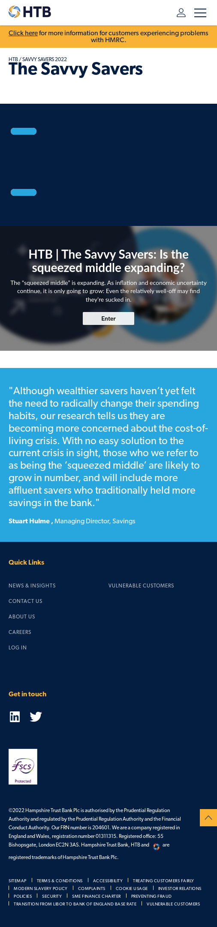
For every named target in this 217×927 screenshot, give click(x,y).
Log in (181, 12)
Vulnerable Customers (141, 585)
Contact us (25, 601)
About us (22, 616)
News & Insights (32, 585)
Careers (20, 632)
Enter (108, 318)
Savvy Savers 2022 (44, 59)
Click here (23, 33)
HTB (13, 59)
